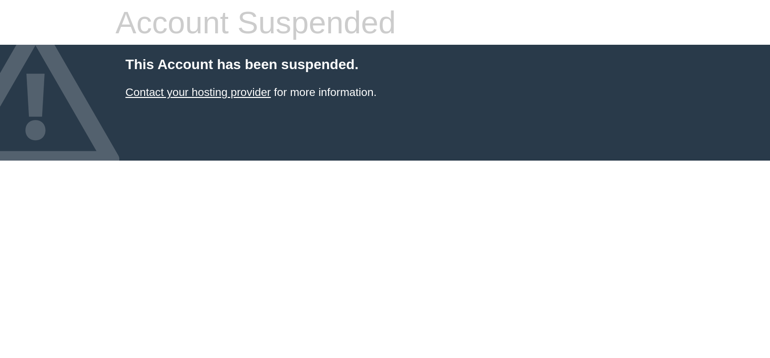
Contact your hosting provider (197, 92)
